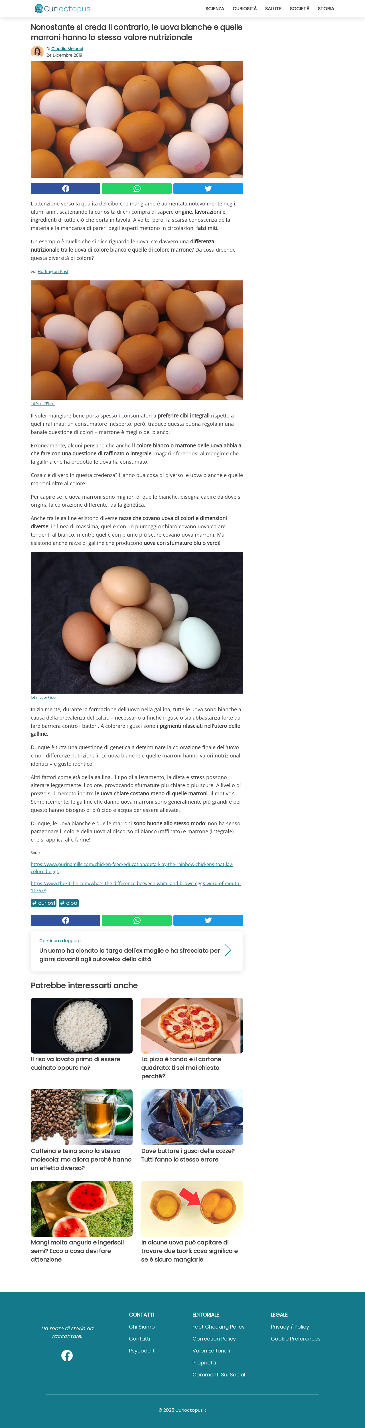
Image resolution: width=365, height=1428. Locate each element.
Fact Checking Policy (218, 1326)
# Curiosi (43, 902)
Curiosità (245, 8)
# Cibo (68, 902)
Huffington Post (53, 271)
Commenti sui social (218, 1374)
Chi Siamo (142, 1326)
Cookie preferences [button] (296, 1338)
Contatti (139, 1338)
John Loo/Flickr (43, 697)
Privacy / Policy (290, 1326)
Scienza (215, 8)
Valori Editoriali (211, 1350)
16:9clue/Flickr (43, 403)
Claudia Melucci (67, 49)
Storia (326, 8)
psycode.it (142, 1350)
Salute (273, 8)
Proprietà (204, 1362)
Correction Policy (214, 1338)
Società (299, 8)
